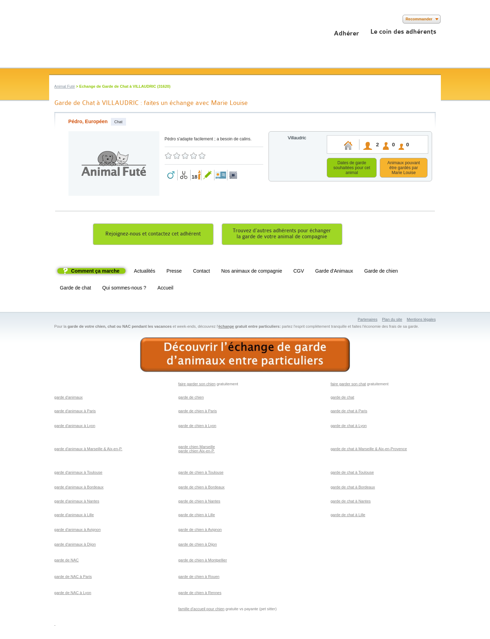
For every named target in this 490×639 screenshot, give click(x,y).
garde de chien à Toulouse (201, 473)
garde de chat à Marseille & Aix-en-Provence (369, 450)
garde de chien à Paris (197, 412)
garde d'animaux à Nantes (76, 502)
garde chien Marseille (196, 448)
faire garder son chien (197, 385)
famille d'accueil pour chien (201, 610)
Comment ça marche (95, 272)
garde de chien (191, 398)
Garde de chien (381, 272)
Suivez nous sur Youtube (74, 19)
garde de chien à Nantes (199, 502)
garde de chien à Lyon (197, 427)
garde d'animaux (68, 398)
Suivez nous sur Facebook (53, 19)
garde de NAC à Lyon (72, 594)
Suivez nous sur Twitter (64, 19)
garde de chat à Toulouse (352, 473)
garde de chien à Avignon (200, 530)
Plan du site (392, 320)
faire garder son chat (348, 385)
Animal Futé (64, 86)
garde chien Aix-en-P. (196, 452)
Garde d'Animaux (334, 272)
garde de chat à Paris (349, 412)
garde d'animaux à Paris (75, 412)
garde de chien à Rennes (199, 594)
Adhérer (346, 33)
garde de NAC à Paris (73, 577)
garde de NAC (66, 561)
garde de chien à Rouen (198, 577)
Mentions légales (421, 320)
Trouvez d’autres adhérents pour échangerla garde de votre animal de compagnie (282, 235)
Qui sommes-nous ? (124, 289)
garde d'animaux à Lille (74, 516)
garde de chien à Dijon (197, 545)
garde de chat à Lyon (349, 427)
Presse (174, 272)
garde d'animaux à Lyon (74, 427)
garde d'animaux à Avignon (77, 530)
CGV (298, 272)
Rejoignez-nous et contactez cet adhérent (153, 235)
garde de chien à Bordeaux (201, 488)
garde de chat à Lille (348, 516)
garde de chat (342, 398)
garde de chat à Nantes (351, 502)
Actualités (144, 272)
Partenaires (367, 320)
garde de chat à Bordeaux (353, 488)
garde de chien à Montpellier (202, 561)
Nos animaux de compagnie (251, 272)
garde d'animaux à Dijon (75, 545)
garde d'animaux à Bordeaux (79, 488)
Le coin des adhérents (403, 31)
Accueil (165, 289)
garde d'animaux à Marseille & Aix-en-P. (88, 450)
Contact (201, 272)
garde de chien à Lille (196, 516)
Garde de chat (75, 289)
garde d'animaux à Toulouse (78, 473)
